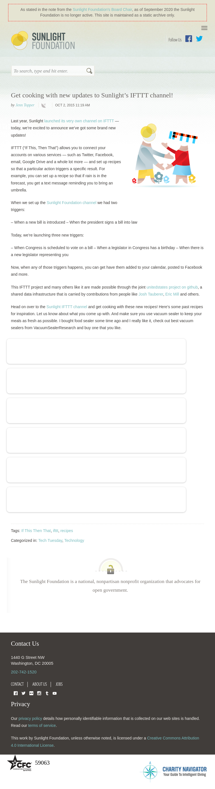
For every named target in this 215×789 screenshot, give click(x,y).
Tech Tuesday (50, 540)
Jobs (59, 684)
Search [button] (89, 71)
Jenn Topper (24, 105)
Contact (17, 684)
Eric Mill (172, 294)
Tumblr (47, 692)
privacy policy (30, 718)
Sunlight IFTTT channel (66, 307)
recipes (66, 530)
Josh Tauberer (151, 294)
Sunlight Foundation (44, 41)
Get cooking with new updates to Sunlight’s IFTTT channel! (92, 95)
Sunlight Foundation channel (71, 202)
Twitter (199, 38)
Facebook (188, 38)
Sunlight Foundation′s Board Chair (102, 9)
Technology (74, 540)
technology (44, 105)
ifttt (55, 530)
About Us (39, 684)
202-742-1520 (23, 672)
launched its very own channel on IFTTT (79, 121)
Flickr (31, 692)
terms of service (42, 725)
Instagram (39, 692)
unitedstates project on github (172, 287)
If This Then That (36, 530)
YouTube (55, 692)
